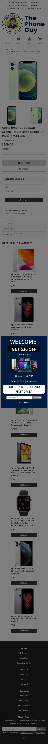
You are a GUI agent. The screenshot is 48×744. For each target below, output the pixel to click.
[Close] (44, 339)
